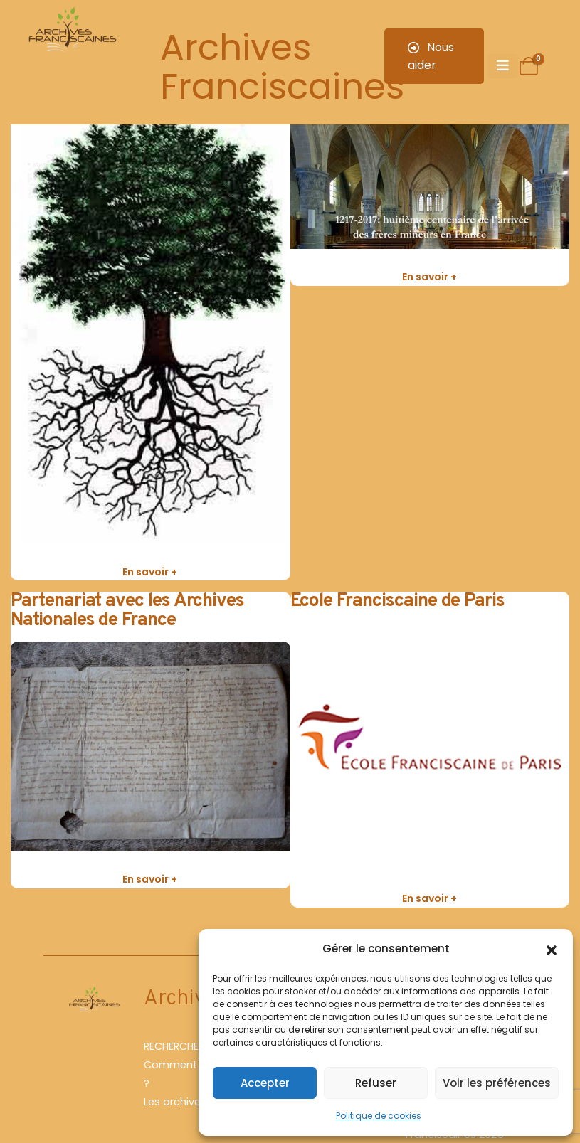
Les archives (175, 1102)
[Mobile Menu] (502, 66)
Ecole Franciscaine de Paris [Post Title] (397, 601)
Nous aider (431, 56)
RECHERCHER (174, 1046)
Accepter (265, 1082)
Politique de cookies (378, 1116)
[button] (551, 949)
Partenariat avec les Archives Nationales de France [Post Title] (127, 611)
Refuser (375, 1082)
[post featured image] (150, 329)
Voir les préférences (497, 1082)
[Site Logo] (71, 32)
